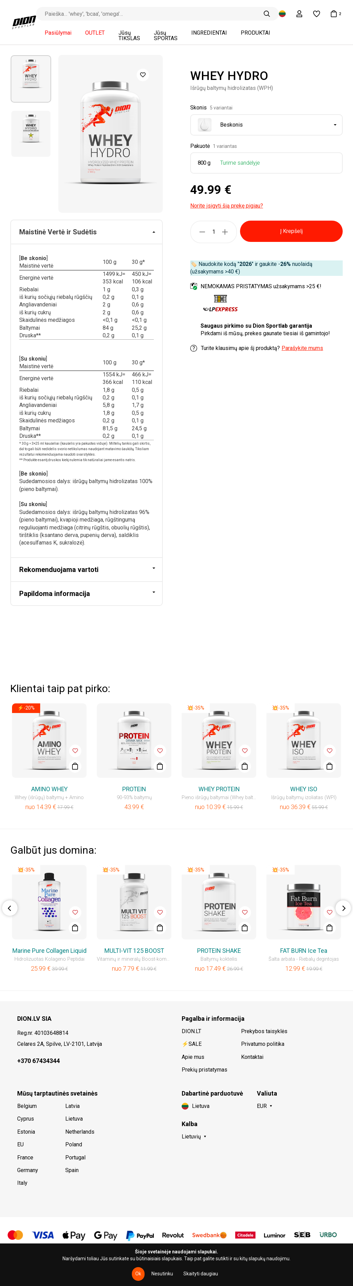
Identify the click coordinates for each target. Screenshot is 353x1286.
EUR (262, 1106)
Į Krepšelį (291, 231)
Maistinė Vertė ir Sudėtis (58, 232)
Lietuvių (191, 1136)
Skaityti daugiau (200, 1273)
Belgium (27, 1106)
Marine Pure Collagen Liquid (49, 950)
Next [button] (343, 908)
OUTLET (95, 33)
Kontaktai (252, 1057)
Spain (72, 1170)
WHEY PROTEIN (219, 789)
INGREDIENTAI (209, 33)
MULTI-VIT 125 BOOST (134, 950)
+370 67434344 (38, 1060)
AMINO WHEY (49, 789)
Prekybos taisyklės (264, 1031)
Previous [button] (10, 908)
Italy (22, 1183)
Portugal (75, 1157)
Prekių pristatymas (204, 1069)
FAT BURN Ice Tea (303, 950)
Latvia (72, 1106)
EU (20, 1144)
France (25, 1157)
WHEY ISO (303, 789)
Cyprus (25, 1118)
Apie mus (193, 1057)
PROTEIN (134, 789)
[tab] (86, 232)
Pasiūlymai (58, 33)
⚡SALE (192, 1044)
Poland (73, 1144)
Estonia (26, 1132)
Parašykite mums (302, 348)
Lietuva (74, 1118)
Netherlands (79, 1132)
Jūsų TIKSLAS (129, 35)
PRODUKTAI (255, 33)
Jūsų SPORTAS (166, 35)
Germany (27, 1170)
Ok (138, 1273)
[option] (31, 78)
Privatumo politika (262, 1044)
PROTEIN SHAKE (219, 950)
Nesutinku (162, 1273)
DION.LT (191, 1031)
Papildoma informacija (54, 593)
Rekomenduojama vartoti (59, 569)
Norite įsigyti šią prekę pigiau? (226, 205)
